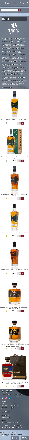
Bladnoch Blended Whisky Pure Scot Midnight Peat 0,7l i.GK (14, 181)
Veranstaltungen (5, 417)
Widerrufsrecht (14, 405)
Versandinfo (4, 405)
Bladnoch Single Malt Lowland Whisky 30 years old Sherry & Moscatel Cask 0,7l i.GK (14, 368)
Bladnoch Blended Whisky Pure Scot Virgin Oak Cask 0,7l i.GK (14, 256)
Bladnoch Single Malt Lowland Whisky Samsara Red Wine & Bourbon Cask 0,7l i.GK (14, 331)
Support (12, 407)
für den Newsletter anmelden (11, 422)
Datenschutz (26, 432)
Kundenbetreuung (5, 414)
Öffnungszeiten (5, 415)
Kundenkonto (13, 403)
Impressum (19, 432)
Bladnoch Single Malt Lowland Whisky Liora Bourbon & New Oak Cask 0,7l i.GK (14, 293)
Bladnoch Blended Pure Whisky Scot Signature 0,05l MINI (14, 106)
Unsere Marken (18, 394)
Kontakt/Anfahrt (18, 425)
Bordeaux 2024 (18, 398)
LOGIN (20, 2)
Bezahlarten (4, 407)
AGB (2, 434)
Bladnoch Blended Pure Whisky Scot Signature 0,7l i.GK (14, 143)
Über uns (17, 393)
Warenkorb (4, 408)
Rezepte (17, 396)
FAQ (11, 408)
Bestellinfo (4, 403)
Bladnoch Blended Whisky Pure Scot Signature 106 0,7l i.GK (14, 218)
